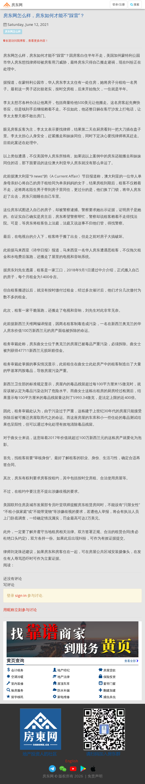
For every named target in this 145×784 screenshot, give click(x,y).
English (71, 760)
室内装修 (17, 683)
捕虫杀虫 (109, 697)
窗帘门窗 (109, 683)
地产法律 (63, 677)
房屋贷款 (109, 670)
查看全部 (131, 661)
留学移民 (17, 697)
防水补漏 (63, 690)
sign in (21, 595)
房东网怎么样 (13, 31)
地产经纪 (63, 670)
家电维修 (63, 697)
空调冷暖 (17, 677)
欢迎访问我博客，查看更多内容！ (25, 41)
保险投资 (109, 677)
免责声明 (95, 776)
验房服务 (17, 690)
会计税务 (17, 670)
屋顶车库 (63, 683)
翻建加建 (109, 690)
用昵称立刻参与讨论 (20, 609)
